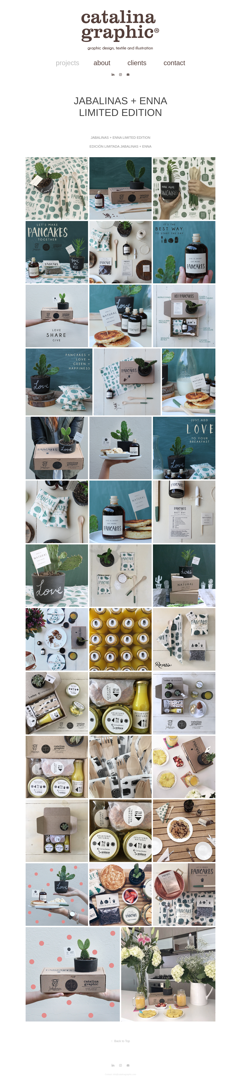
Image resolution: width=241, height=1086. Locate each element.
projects (67, 63)
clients (137, 63)
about (102, 63)
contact (174, 63)
